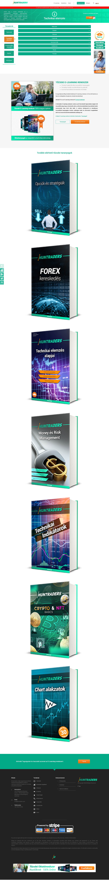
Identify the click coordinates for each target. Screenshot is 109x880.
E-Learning (56, 3)
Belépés (88, 3)
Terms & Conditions (63, 789)
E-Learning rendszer (81, 121)
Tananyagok (63, 121)
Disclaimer (61, 785)
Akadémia (63, 3)
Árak (69, 3)
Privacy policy (62, 781)
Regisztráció (81, 3)
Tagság (84, 761)
